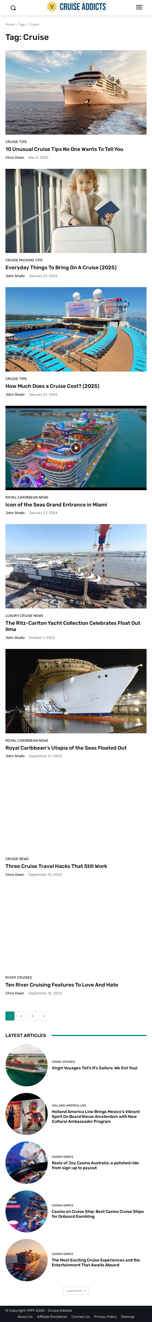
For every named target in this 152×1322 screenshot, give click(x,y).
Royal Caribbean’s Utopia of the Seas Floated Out (66, 748)
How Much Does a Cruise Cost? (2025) (52, 386)
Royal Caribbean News (26, 497)
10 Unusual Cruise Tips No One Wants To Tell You (64, 149)
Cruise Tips (16, 142)
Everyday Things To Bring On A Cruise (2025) (61, 267)
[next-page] (43, 1016)
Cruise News (17, 859)
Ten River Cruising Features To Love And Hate (61, 985)
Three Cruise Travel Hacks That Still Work (56, 866)
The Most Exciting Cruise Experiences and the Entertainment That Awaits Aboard (96, 1262)
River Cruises (18, 977)
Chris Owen (14, 158)
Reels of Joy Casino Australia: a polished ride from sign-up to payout (95, 1165)
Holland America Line (69, 1105)
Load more (76, 1290)
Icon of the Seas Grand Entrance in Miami (56, 505)
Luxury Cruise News (24, 615)
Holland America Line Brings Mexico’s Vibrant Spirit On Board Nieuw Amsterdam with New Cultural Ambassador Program (96, 1116)
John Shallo (15, 276)
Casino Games (62, 1156)
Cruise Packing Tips (23, 260)
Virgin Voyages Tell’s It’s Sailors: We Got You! (94, 1068)
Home (10, 24)
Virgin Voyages (63, 1061)
